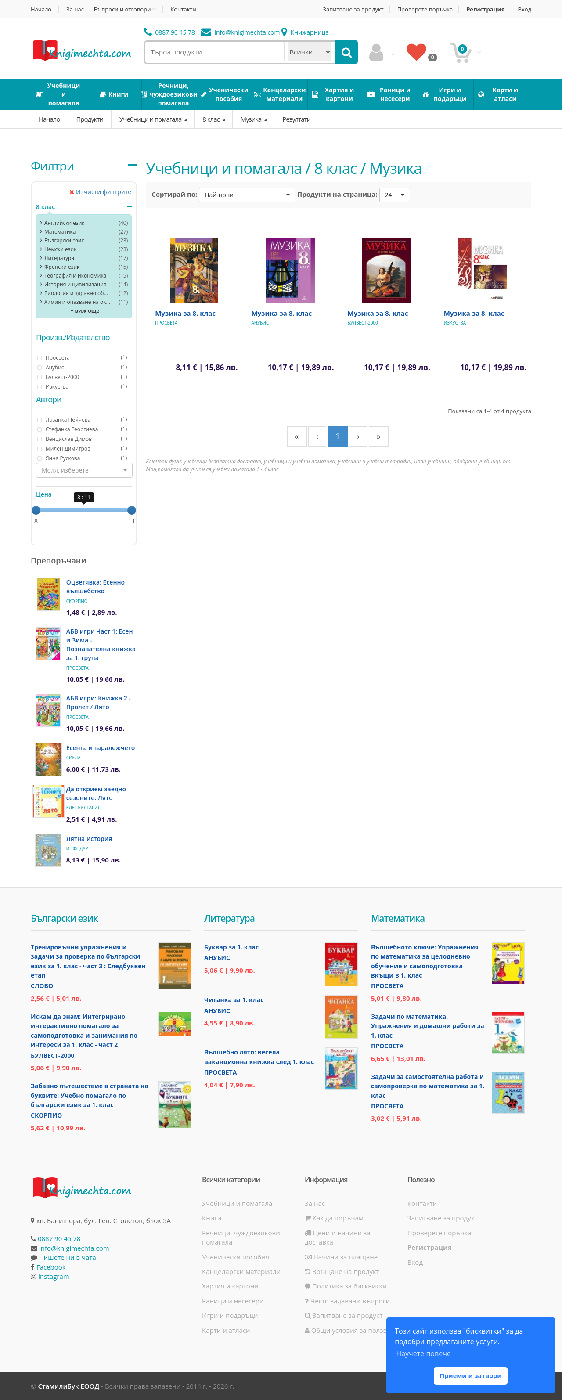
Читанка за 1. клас (233, 1000)
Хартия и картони (230, 1285)
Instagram (53, 1276)
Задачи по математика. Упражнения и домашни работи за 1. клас (427, 1025)
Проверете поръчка (425, 9)
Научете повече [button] (423, 1353)
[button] (84, 470)
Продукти (89, 119)
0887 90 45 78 (169, 32)
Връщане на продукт (342, 1271)
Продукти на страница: (337, 194)
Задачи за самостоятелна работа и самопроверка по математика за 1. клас (427, 1086)
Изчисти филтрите (100, 192)
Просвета (77, 668)
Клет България (83, 808)
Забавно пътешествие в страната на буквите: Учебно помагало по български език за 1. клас (89, 1095)
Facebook (51, 1267)
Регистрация (485, 9)
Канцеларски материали (241, 1271)
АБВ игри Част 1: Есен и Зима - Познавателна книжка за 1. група (101, 644)
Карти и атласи (226, 1330)
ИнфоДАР (77, 848)
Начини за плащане (341, 1256)
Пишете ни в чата (67, 1257)
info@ (240, 32)
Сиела (73, 757)
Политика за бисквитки (346, 1285)
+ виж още (85, 310)
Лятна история (89, 838)
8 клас (211, 119)
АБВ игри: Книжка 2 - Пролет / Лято (98, 702)
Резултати (296, 119)
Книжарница (305, 32)
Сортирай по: (174, 194)
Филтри (52, 165)
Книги (211, 1217)
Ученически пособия (235, 1256)
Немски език (60, 249)
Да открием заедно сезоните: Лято (96, 793)
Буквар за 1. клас (231, 947)
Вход (525, 9)
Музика (252, 119)
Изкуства (455, 323)
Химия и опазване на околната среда (77, 302)
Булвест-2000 (363, 323)
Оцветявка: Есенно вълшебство (95, 586)
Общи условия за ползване (352, 1330)
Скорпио (77, 601)
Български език (64, 240)
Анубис (260, 323)
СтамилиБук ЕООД (68, 1386)
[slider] (36, 510)
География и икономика (75, 275)
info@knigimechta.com (74, 1248)
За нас (75, 9)
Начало (41, 9)
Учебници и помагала (151, 119)
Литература (59, 258)
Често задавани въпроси (347, 1300)
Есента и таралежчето (100, 747)
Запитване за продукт (353, 9)
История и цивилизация (75, 284)
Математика (60, 231)
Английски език (64, 223)
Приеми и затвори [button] (470, 1375)
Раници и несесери (233, 1300)
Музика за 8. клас (185, 313)
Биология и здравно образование (77, 293)
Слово (42, 985)
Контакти (183, 9)
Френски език (61, 267)
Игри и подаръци (230, 1315)
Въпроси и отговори (122, 9)
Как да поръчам (334, 1217)
